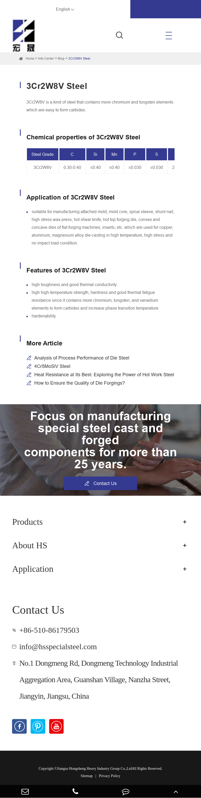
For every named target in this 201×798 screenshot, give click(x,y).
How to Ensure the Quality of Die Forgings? (79, 383)
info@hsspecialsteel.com (58, 646)
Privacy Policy (109, 776)
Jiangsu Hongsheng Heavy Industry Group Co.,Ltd (94, 769)
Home (30, 58)
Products (27, 522)
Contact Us (100, 483)
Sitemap (87, 776)
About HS (29, 545)
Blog (61, 58)
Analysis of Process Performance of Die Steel (81, 358)
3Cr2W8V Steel (79, 58)
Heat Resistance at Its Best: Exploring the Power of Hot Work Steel (104, 374)
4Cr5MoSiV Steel (52, 366)
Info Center (46, 58)
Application (32, 569)
